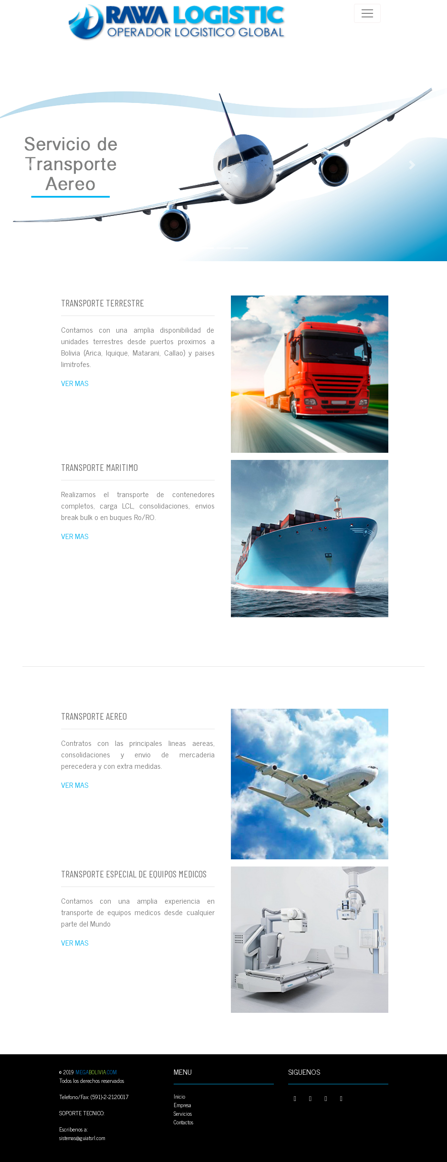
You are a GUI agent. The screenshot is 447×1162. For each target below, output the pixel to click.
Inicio (179, 1096)
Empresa (182, 1105)
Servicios (183, 1113)
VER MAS (74, 383)
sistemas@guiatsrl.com (82, 1137)
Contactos (183, 1122)
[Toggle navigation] (367, 13)
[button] (33, 164)
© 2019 (88, 1072)
